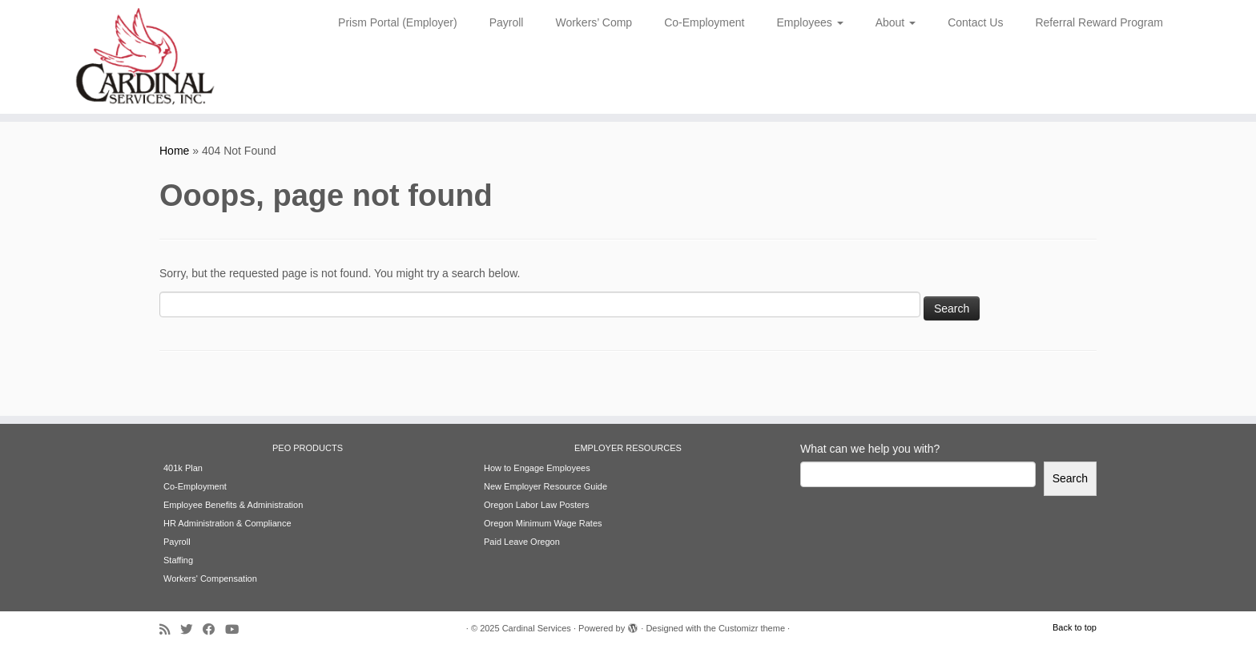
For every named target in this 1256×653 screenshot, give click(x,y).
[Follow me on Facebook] (214, 629)
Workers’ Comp (593, 22)
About (896, 22)
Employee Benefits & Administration (233, 505)
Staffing (178, 560)
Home (174, 150)
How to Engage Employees (537, 468)
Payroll (506, 22)
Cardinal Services (536, 628)
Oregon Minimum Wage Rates (543, 523)
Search (1070, 478)
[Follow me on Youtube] (237, 629)
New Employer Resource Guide (545, 486)
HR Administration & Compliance (227, 523)
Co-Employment (704, 22)
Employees (810, 22)
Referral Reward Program (1099, 22)
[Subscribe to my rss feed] (169, 629)
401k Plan (183, 468)
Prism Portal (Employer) (397, 22)
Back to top (1075, 627)
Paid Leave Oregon (522, 541)
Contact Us (975, 22)
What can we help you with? (870, 448)
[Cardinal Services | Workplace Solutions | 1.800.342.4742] (145, 57)
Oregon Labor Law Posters (536, 505)
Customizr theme (752, 628)
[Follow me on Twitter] (191, 629)
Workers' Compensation (210, 578)
